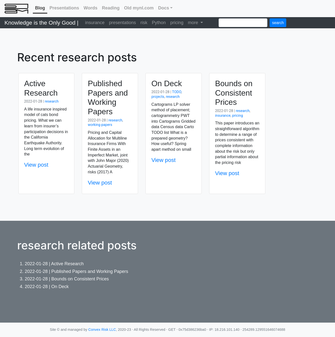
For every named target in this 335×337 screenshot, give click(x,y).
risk (143, 22)
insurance (94, 22)
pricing (176, 22)
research (51, 101)
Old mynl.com (139, 7)
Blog (40, 7)
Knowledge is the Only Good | (41, 23)
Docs (163, 7)
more (193, 22)
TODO (176, 92)
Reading (111, 7)
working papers (100, 125)
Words (90, 7)
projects (157, 97)
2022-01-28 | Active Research (54, 263)
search (278, 23)
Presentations (64, 7)
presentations (122, 22)
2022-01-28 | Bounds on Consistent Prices (67, 278)
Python (159, 22)
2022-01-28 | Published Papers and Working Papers (76, 271)
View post (36, 165)
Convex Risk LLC (102, 330)
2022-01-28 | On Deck (47, 286)
